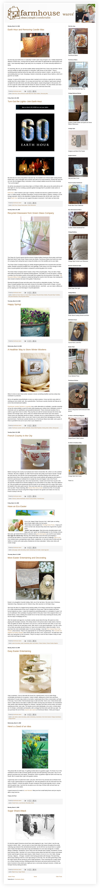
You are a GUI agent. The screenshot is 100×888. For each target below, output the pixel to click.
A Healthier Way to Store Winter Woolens (27, 349)
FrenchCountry (40, 498)
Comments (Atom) (19, 879)
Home (35, 876)
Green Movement (32, 205)
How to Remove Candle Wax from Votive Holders (29, 93)
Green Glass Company (30, 294)
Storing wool (55, 427)
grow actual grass (41, 534)
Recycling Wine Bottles (23, 296)
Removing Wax (44, 93)
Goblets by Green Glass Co (18, 294)
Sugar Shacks (21, 871)
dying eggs (14, 549)
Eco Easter (37, 549)
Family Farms (15, 803)
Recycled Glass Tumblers (54, 294)
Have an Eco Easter (17, 506)
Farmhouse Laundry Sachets (18, 427)
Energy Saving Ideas (22, 205)
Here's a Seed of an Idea (19, 726)
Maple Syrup (15, 871)
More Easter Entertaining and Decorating (27, 558)
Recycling (28, 803)
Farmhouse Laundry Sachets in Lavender (19, 406)
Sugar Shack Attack (17, 811)
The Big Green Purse (49, 525)
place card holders (34, 643)
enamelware (39, 716)
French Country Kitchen (31, 498)
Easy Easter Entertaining (19, 651)
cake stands (15, 716)
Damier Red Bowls (21, 498)
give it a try (57, 537)
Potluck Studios (42, 643)
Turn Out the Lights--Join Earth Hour (25, 101)
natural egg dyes (45, 549)
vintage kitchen (11, 718)
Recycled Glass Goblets (42, 294)
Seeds (32, 803)
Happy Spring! (14, 304)
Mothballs (28, 427)
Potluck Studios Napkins (52, 643)
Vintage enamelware (56, 716)
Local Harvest (28, 790)
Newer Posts (11, 876)
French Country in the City (20, 435)
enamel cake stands (30, 710)
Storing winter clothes (47, 427)
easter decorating (22, 549)
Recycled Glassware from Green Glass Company (31, 213)
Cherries (14, 498)
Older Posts (59, 876)
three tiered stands (46, 716)
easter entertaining (30, 549)
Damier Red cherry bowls (35, 488)
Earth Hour (14, 93)
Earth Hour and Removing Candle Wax (26, 29)
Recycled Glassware (13, 296)
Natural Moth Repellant (36, 427)
